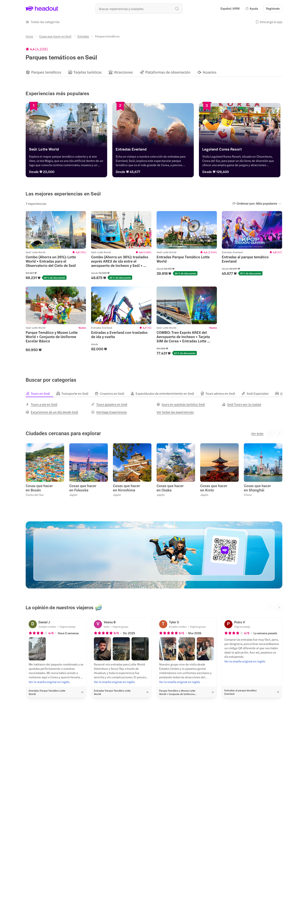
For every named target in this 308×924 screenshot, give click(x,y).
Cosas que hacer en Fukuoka (82, 487)
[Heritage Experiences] (109, 412)
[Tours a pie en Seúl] (41, 404)
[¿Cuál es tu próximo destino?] (139, 8)
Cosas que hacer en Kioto (213, 487)
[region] (154, 72)
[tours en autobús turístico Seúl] (181, 404)
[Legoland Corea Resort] (241, 150)
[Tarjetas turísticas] (88, 72)
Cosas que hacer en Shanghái (257, 487)
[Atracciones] (123, 72)
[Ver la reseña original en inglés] (49, 682)
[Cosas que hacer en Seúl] (55, 36)
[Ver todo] (257, 433)
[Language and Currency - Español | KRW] (230, 8)
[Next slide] (278, 607)
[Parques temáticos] (46, 72)
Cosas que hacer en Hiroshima (126, 487)
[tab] (41, 393)
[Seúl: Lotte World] (66, 150)
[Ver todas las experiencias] (175, 412)
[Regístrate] (272, 8)
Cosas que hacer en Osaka (170, 487)
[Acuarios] (209, 72)
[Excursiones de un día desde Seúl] (52, 412)
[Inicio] (29, 36)
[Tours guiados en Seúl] (109, 404)
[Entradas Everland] (154, 150)
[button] (252, 8)
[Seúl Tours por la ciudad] (241, 404)
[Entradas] (83, 36)
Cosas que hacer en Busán (39, 487)
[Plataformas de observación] (167, 72)
